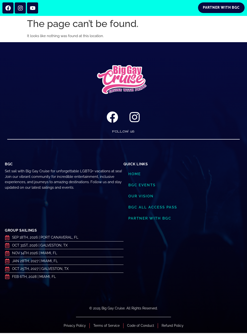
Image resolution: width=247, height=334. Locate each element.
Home (134, 175)
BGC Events (142, 186)
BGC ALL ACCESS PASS (152, 208)
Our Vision (141, 197)
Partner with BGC (149, 219)
